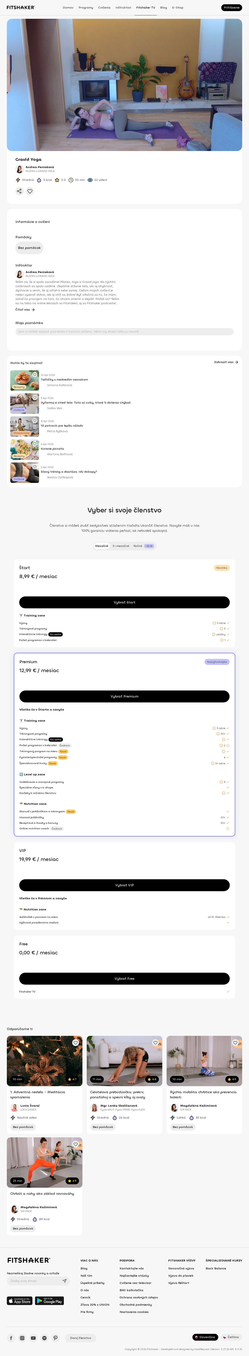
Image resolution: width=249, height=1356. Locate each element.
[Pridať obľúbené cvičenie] (75, 1042)
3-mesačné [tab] (121, 546)
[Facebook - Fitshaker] (11, 1338)
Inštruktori (123, 8)
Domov (68, 8)
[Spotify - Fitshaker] (44, 1338)
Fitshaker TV (145, 8)
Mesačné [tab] (101, 546)
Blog (163, 8)
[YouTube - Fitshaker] (33, 1338)
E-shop (177, 8)
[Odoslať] (64, 1281)
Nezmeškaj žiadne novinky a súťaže (33, 1273)
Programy (86, 8)
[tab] (143, 546)
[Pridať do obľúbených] (30, 191)
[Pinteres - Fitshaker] (55, 1338)
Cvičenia (104, 8)
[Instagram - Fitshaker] (22, 1338)
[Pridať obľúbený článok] (34, 374)
